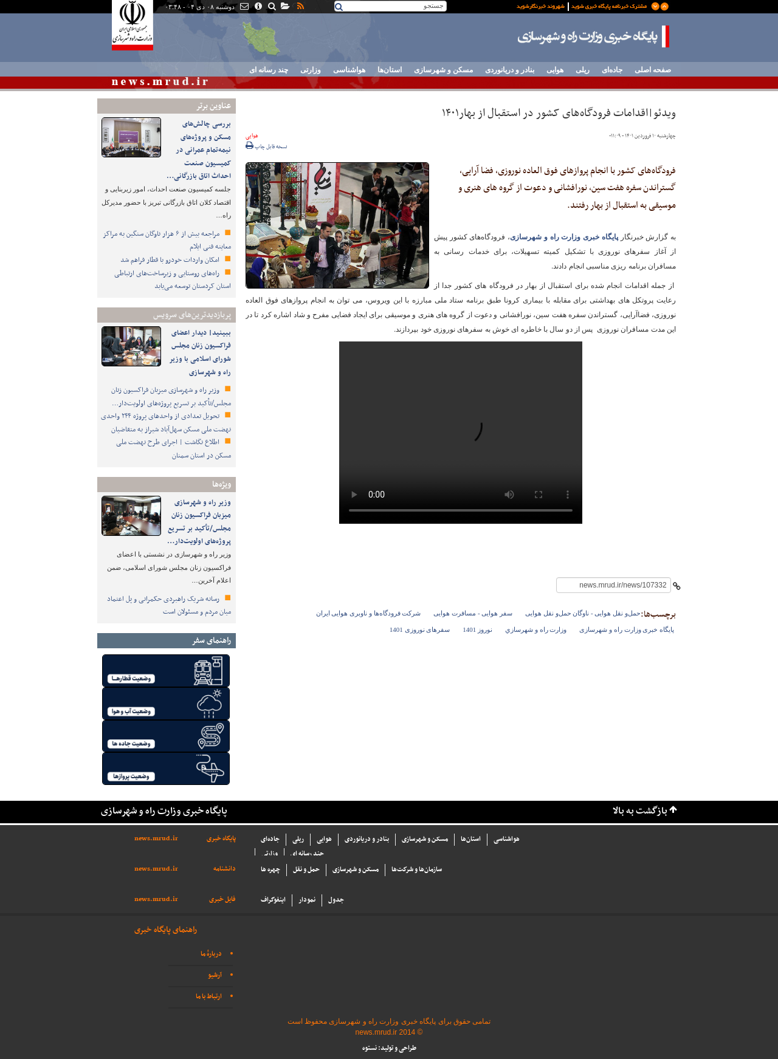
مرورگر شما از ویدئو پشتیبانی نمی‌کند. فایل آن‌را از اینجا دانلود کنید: (460, 432)
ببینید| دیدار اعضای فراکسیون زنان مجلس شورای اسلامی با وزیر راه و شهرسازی (200, 353)
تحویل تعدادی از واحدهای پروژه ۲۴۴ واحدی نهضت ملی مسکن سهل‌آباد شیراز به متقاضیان (166, 423)
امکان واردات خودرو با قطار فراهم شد (170, 260)
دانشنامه (224, 869)
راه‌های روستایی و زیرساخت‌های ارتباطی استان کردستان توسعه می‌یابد (172, 280)
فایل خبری (222, 899)
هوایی (554, 70)
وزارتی (310, 70)
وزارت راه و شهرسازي (535, 629)
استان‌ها (389, 70)
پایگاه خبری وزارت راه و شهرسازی (594, 36)
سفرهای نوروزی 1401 (420, 629)
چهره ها (270, 870)
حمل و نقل (306, 870)
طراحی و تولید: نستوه (389, 1048)
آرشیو (215, 975)
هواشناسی (349, 70)
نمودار (306, 900)
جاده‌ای (612, 70)
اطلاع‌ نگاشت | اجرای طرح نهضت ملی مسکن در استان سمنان (173, 449)
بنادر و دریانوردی (509, 70)
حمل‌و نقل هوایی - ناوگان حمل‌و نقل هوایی (583, 613)
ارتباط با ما (209, 996)
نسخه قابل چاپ (266, 147)
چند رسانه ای (268, 70)
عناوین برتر (213, 106)
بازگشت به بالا (640, 811)
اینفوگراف (273, 900)
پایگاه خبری (221, 839)
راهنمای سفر (211, 641)
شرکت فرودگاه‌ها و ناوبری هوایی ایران (368, 613)
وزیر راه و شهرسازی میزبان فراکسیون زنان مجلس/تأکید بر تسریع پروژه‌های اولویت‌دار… (171, 397)
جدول (336, 900)
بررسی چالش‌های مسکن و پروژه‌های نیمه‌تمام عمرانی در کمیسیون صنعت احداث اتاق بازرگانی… (199, 150)
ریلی (583, 70)
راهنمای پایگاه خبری (165, 930)
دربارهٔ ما (211, 954)
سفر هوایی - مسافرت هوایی (472, 613)
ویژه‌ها (221, 485)
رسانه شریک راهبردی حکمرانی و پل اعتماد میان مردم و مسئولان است (169, 606)
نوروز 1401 (477, 629)
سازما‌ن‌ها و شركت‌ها (416, 870)
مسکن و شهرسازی (443, 70)
